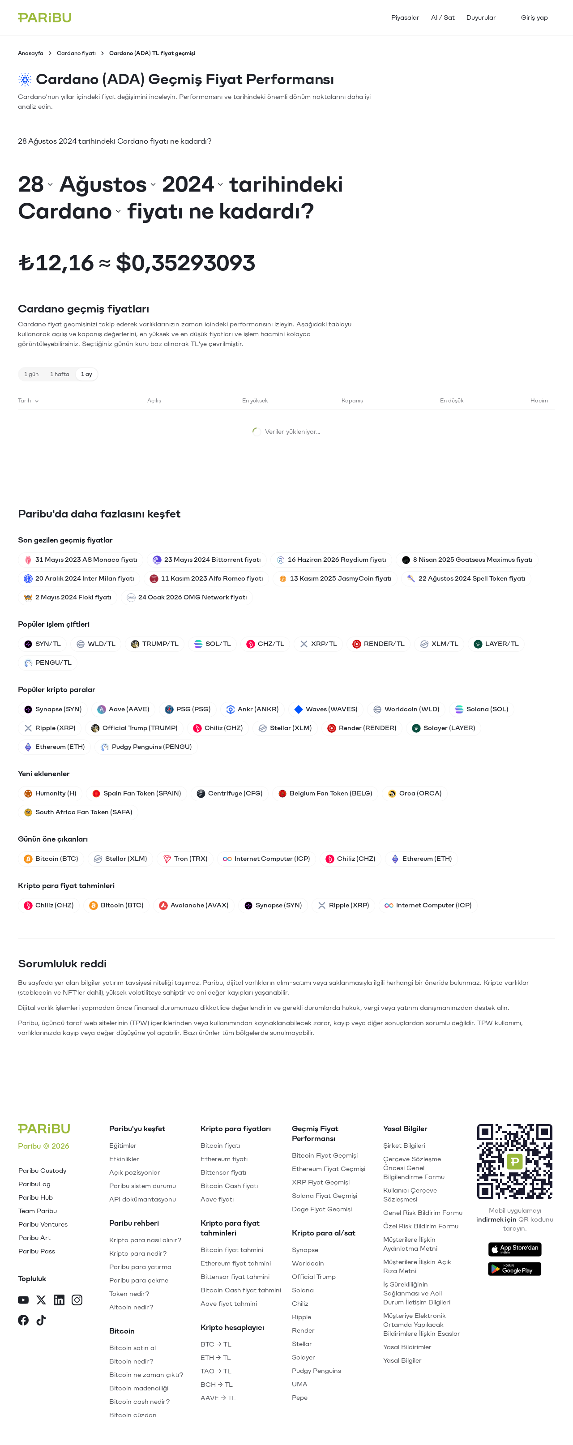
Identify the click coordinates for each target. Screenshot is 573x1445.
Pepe (300, 1397)
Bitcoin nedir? (131, 1361)
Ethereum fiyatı (224, 1159)
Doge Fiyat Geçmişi (322, 1209)
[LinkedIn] (59, 1301)
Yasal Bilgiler (402, 1360)
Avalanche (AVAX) (194, 905)
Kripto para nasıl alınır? (145, 1240)
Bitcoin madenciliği (138, 1388)
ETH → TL (216, 1358)
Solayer (303, 1357)
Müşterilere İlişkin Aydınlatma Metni (410, 1244)
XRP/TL (318, 644)
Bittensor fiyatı (223, 1172)
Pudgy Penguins (316, 1371)
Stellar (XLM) (285, 728)
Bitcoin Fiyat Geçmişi (325, 1155)
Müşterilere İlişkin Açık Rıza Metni (417, 1266)
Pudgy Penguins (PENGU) (146, 747)
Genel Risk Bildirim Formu (422, 1213)
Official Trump (314, 1277)
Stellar (302, 1344)
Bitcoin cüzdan (133, 1415)
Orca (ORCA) (415, 793)
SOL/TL (212, 644)
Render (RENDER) (362, 728)
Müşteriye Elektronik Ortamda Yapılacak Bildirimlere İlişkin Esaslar (421, 1324)
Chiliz (300, 1303)
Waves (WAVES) (326, 709)
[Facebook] (23, 1321)
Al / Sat (443, 17)
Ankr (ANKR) (252, 709)
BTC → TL (216, 1344)
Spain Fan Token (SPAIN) (136, 793)
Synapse (305, 1250)
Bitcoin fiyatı (220, 1145)
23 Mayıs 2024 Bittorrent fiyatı (207, 560)
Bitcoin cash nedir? (139, 1401)
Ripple (301, 1317)
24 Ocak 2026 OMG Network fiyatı (187, 597)
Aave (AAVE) (123, 709)
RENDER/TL (378, 644)
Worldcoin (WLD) (406, 709)
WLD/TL (95, 644)
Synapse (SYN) (53, 709)
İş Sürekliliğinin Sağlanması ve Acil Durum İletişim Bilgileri (416, 1293)
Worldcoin (308, 1263)
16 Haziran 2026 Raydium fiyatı (331, 560)
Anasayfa (30, 53)
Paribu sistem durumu (142, 1186)
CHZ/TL (265, 644)
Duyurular (481, 17)
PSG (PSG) (188, 709)
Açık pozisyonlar (134, 1172)
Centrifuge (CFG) (230, 793)
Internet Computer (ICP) (266, 859)
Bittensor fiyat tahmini (235, 1277)
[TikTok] (41, 1321)
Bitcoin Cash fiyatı (229, 1186)
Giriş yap (534, 17)
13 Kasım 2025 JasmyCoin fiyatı (335, 578)
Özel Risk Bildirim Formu (420, 1226)
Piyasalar (405, 17)
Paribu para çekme (138, 1280)
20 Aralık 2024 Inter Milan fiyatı (79, 578)
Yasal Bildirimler (407, 1347)
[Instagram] (77, 1301)
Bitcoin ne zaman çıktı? (146, 1375)
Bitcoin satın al (132, 1348)
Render (303, 1330)
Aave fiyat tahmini (229, 1303)
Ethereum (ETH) (54, 747)
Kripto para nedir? (138, 1253)
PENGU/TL (48, 662)
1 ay (86, 374)
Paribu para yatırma (140, 1267)
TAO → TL (216, 1371)
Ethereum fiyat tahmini (236, 1263)
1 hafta (59, 374)
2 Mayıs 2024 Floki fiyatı (67, 597)
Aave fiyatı (217, 1199)
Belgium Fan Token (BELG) (325, 793)
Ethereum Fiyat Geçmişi (328, 1169)
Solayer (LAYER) (443, 728)
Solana (303, 1290)
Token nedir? (129, 1294)
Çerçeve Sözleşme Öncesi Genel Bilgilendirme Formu (414, 1168)
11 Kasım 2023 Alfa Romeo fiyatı (206, 578)
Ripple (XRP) (50, 728)
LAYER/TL (496, 644)
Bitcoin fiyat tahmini (232, 1250)
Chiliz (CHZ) (218, 728)
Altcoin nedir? (131, 1307)
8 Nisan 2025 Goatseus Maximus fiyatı (467, 560)
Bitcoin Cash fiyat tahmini (241, 1290)
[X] (41, 1301)
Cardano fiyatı (76, 53)
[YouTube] (23, 1301)
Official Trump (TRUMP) (134, 728)
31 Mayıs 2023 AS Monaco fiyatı (80, 560)
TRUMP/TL (155, 644)
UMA (300, 1384)
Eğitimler (123, 1145)
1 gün (31, 374)
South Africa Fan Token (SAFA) (78, 812)
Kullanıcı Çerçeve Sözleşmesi (410, 1195)
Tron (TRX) (185, 859)
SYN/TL (42, 644)
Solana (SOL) (482, 709)
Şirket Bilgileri (404, 1145)
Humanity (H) (50, 793)
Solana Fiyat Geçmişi (324, 1196)
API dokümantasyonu (142, 1199)
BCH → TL (217, 1384)
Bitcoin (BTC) (51, 859)
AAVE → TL (218, 1398)
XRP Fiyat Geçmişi (321, 1182)
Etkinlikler (124, 1159)
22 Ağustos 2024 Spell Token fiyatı (466, 578)
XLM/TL (439, 644)
